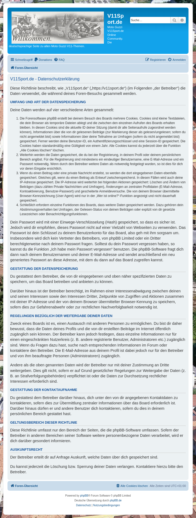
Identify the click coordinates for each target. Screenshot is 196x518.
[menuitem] (43, 60)
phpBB (84, 495)
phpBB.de (116, 500)
